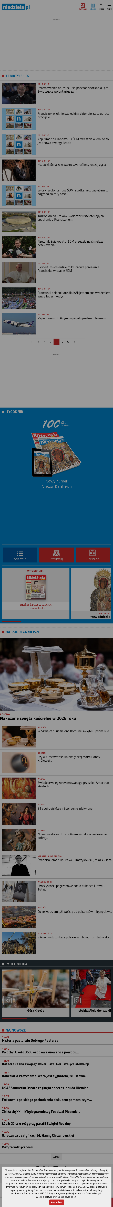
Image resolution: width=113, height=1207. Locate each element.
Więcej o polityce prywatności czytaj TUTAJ (56, 1197)
